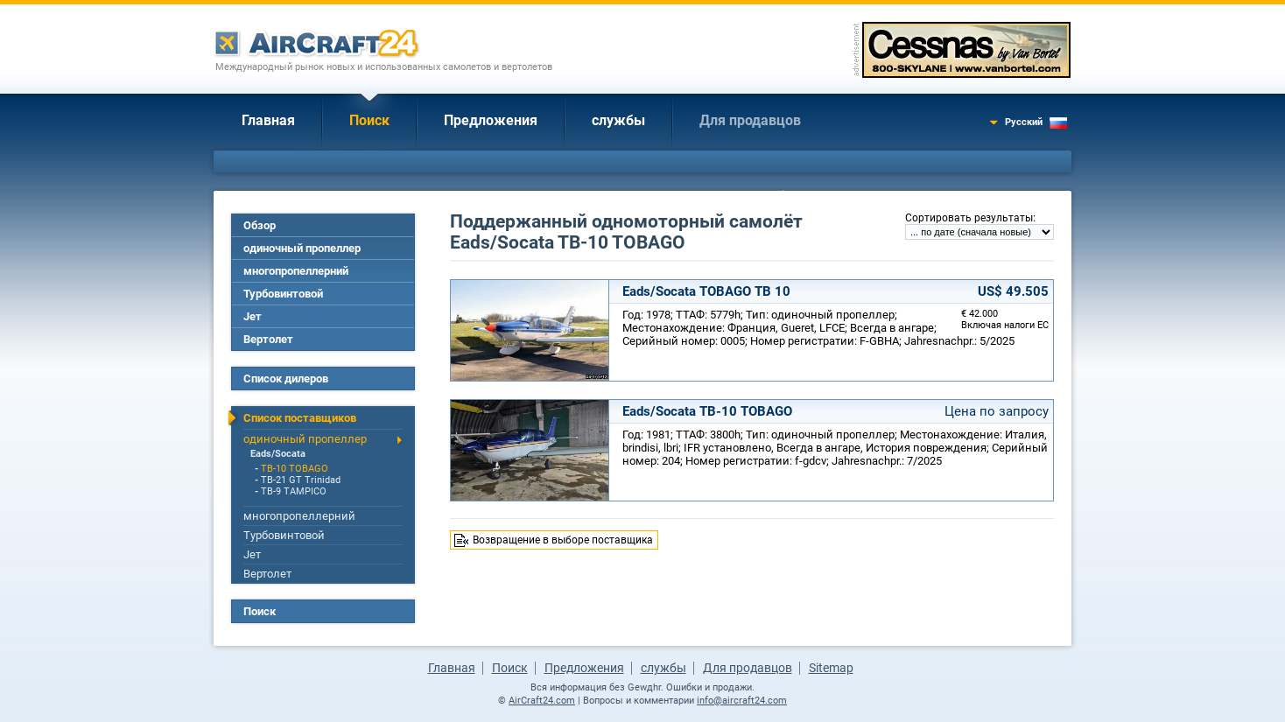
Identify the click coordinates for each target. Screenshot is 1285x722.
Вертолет (268, 339)
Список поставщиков (299, 417)
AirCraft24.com (542, 700)
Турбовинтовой (283, 293)
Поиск (369, 120)
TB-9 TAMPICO (294, 491)
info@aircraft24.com (742, 700)
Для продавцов (750, 120)
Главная (268, 120)
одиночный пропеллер (302, 248)
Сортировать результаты (969, 218)
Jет (252, 316)
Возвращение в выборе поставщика (563, 540)
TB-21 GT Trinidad (301, 480)
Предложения (490, 120)
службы (618, 120)
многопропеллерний (295, 270)
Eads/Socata (277, 453)
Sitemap (831, 668)
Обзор (259, 225)
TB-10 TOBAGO (294, 468)
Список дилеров (285, 378)
